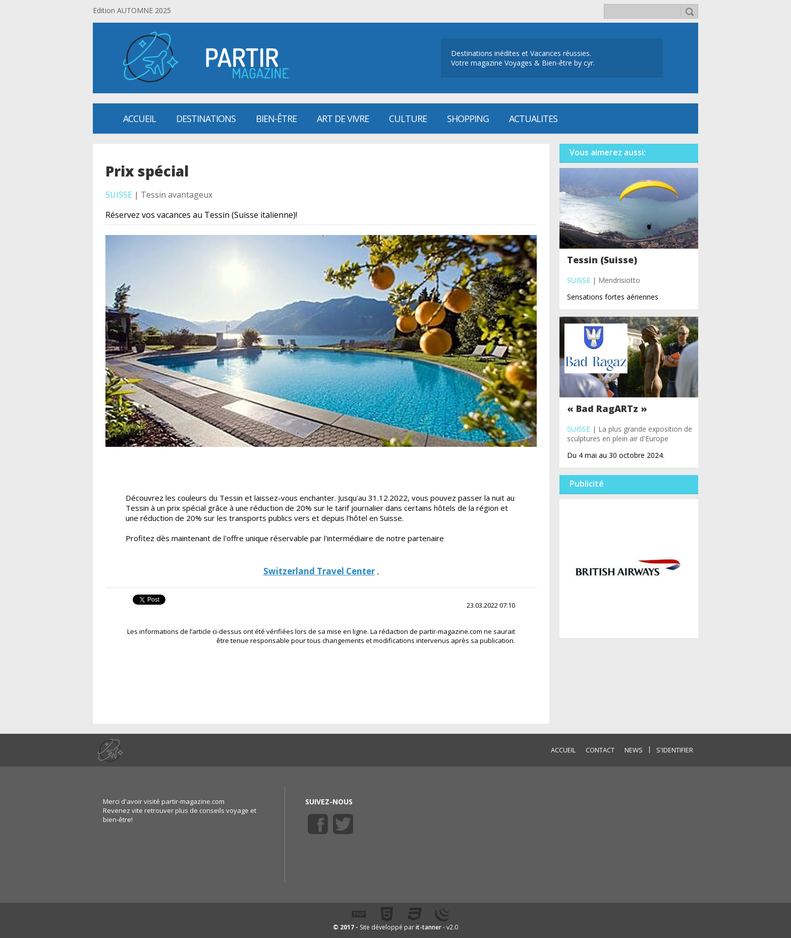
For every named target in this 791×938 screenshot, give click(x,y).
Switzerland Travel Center (319, 571)
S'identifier (674, 749)
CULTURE (408, 118)
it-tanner (428, 927)
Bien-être (276, 118)
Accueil (139, 118)
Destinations (206, 118)
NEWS (634, 749)
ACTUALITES (533, 118)
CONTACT (600, 749)
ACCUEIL (563, 749)
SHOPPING (468, 118)
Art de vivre (343, 118)
